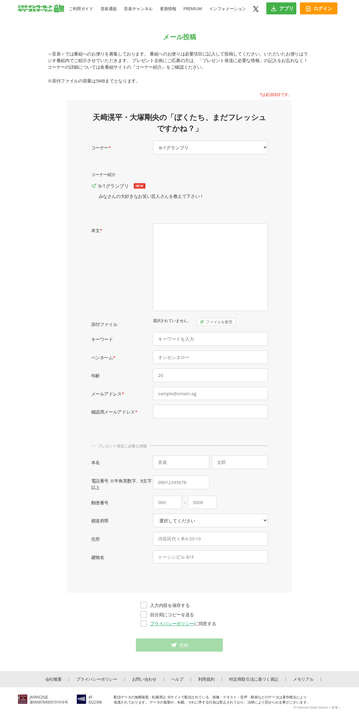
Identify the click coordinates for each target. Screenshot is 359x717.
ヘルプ (177, 679)
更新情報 (168, 8)
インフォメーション (227, 8)
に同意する (178, 623)
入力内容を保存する (165, 605)
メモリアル (303, 679)
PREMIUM (193, 8)
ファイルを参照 (219, 321)
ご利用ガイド (81, 8)
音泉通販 (108, 8)
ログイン (318, 8)
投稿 (183, 645)
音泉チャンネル (138, 8)
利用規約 (206, 679)
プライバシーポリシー (172, 623)
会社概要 (53, 679)
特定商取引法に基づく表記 (253, 679)
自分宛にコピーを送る (167, 614)
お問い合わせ (144, 679)
